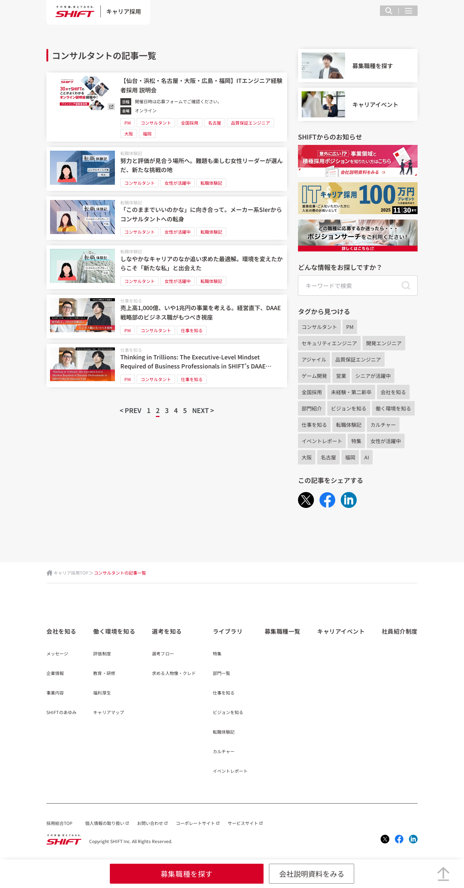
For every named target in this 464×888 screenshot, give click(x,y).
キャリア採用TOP (71, 573)
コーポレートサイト (195, 823)
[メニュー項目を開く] (408, 10)
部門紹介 (312, 408)
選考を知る (167, 631)
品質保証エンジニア (250, 123)
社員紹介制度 (400, 631)
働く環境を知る (393, 408)
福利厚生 (102, 693)
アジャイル (314, 359)
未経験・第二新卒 (351, 392)
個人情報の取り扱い (104, 823)
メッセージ (57, 653)
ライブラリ (228, 631)
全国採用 (189, 123)
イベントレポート (322, 441)
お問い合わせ (150, 823)
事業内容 (55, 693)
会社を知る (393, 392)
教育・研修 (104, 673)
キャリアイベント (341, 631)
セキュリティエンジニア (329, 343)
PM (127, 123)
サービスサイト (243, 823)
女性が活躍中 (178, 183)
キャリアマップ (108, 712)
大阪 (128, 133)
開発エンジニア (384, 343)
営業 (341, 375)
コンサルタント (156, 123)
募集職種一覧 (283, 631)
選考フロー (163, 653)
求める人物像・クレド (174, 673)
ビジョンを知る (348, 408)
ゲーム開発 (314, 375)
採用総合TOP (59, 823)
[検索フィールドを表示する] (388, 10)
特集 (356, 441)
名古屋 (214, 123)
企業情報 (55, 673)
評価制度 (102, 653)
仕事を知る (131, 300)
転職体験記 (131, 153)
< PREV (130, 410)
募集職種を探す (187, 873)
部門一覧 (221, 673)
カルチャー (383, 424)
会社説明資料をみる (311, 873)
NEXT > (203, 410)
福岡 (147, 133)
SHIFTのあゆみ (61, 712)
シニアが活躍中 (373, 375)
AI (366, 457)
